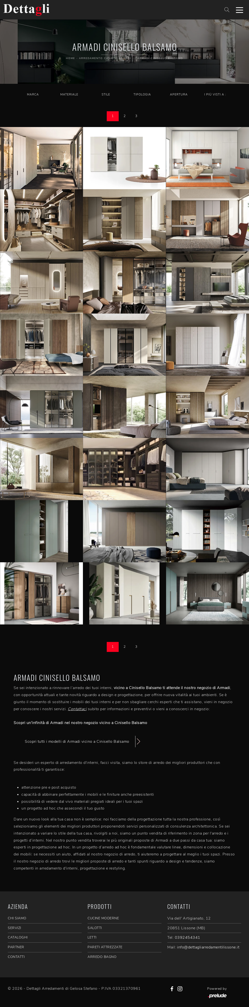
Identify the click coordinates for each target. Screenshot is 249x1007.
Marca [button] (33, 94)
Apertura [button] (179, 94)
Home (70, 58)
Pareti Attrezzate (105, 947)
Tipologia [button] (142, 94)
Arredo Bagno (102, 957)
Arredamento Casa (96, 58)
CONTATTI (16, 957)
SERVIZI (14, 928)
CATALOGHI (18, 937)
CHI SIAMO (17, 918)
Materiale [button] (69, 94)
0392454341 (187, 937)
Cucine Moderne (103, 918)
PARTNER (16, 947)
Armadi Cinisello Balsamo (160, 58)
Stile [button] (106, 94)
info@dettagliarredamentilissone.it (208, 947)
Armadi (125, 58)
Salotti (95, 928)
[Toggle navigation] (239, 9)
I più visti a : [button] (215, 94)
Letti (92, 937)
